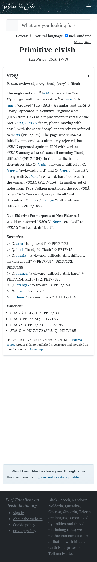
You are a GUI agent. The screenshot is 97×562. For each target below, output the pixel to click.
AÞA (16, 135)
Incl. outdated (78, 36)
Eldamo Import (36, 349)
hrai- (20, 249)
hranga (12, 170)
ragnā (67, 99)
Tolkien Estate (60, 553)
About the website (28, 519)
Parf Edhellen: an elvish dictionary (19, 7)
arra (19, 243)
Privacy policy (24, 531)
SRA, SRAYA (27, 123)
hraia (42, 164)
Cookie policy (24, 525)
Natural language (46, 36)
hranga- (66, 170)
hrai (33, 200)
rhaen (11, 105)
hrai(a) (22, 255)
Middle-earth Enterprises (67, 544)
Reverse (20, 36)
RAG (47, 93)
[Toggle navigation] (89, 6)
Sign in (18, 513)
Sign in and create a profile (57, 477)
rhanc (33, 176)
